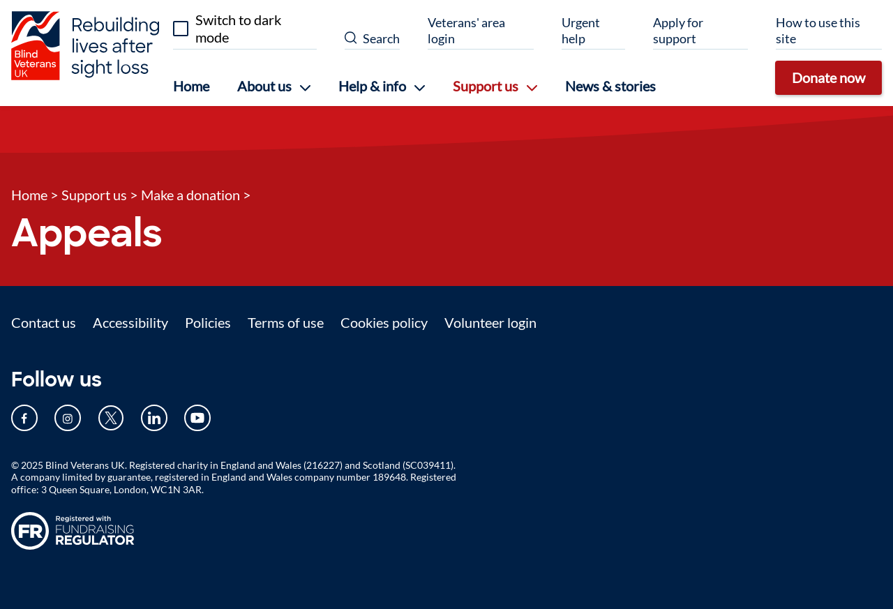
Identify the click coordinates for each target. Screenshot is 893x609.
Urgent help (581, 30)
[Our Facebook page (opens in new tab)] (24, 418)
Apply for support (678, 30)
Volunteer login (490, 322)
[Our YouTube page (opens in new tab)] (197, 418)
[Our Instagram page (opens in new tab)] (67, 418)
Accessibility (130, 322)
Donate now (828, 77)
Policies (208, 322)
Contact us (43, 322)
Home (191, 85)
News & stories (610, 85)
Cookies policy (384, 322)
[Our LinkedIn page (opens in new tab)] (154, 418)
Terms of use (286, 322)
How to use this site (818, 30)
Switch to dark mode (238, 28)
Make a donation (190, 194)
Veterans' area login (466, 30)
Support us (94, 194)
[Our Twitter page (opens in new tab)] (111, 418)
